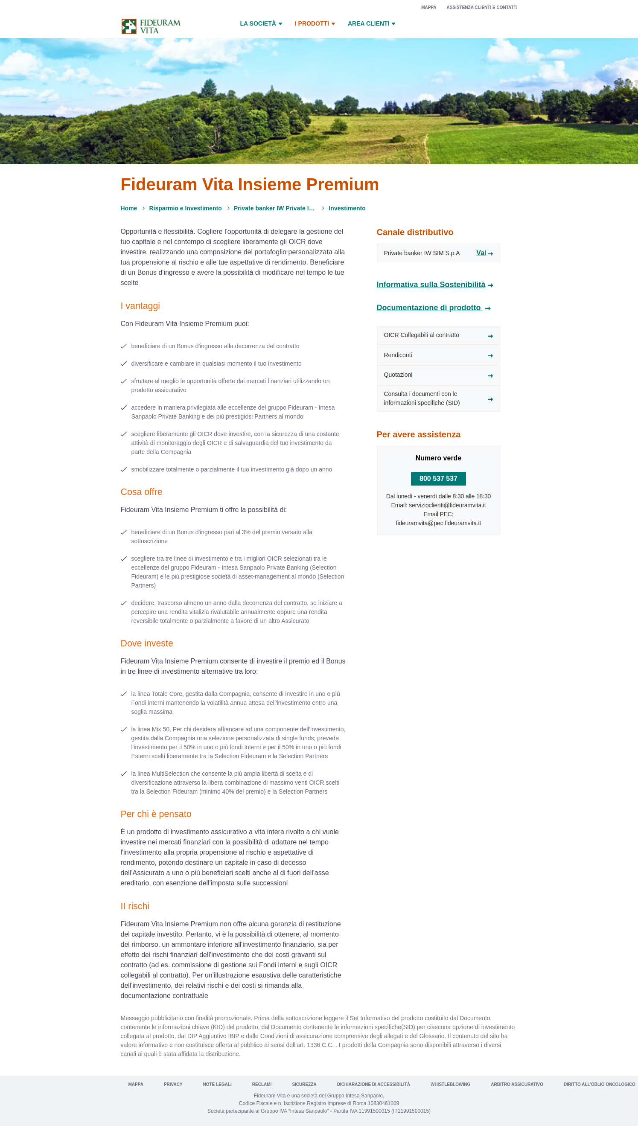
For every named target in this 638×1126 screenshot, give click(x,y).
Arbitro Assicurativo (517, 1084)
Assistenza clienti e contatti (482, 7)
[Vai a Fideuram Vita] (151, 26)
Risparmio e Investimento (185, 208)
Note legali (217, 1084)
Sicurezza (304, 1084)
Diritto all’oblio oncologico (599, 1084)
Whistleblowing (450, 1084)
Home (129, 208)
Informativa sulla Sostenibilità (431, 284)
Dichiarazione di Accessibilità (373, 1084)
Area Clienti (373, 24)
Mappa (428, 7)
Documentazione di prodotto (430, 307)
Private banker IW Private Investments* (275, 208)
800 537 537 (438, 478)
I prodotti (316, 24)
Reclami (262, 1084)
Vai (481, 252)
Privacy (173, 1084)
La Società (262, 24)
